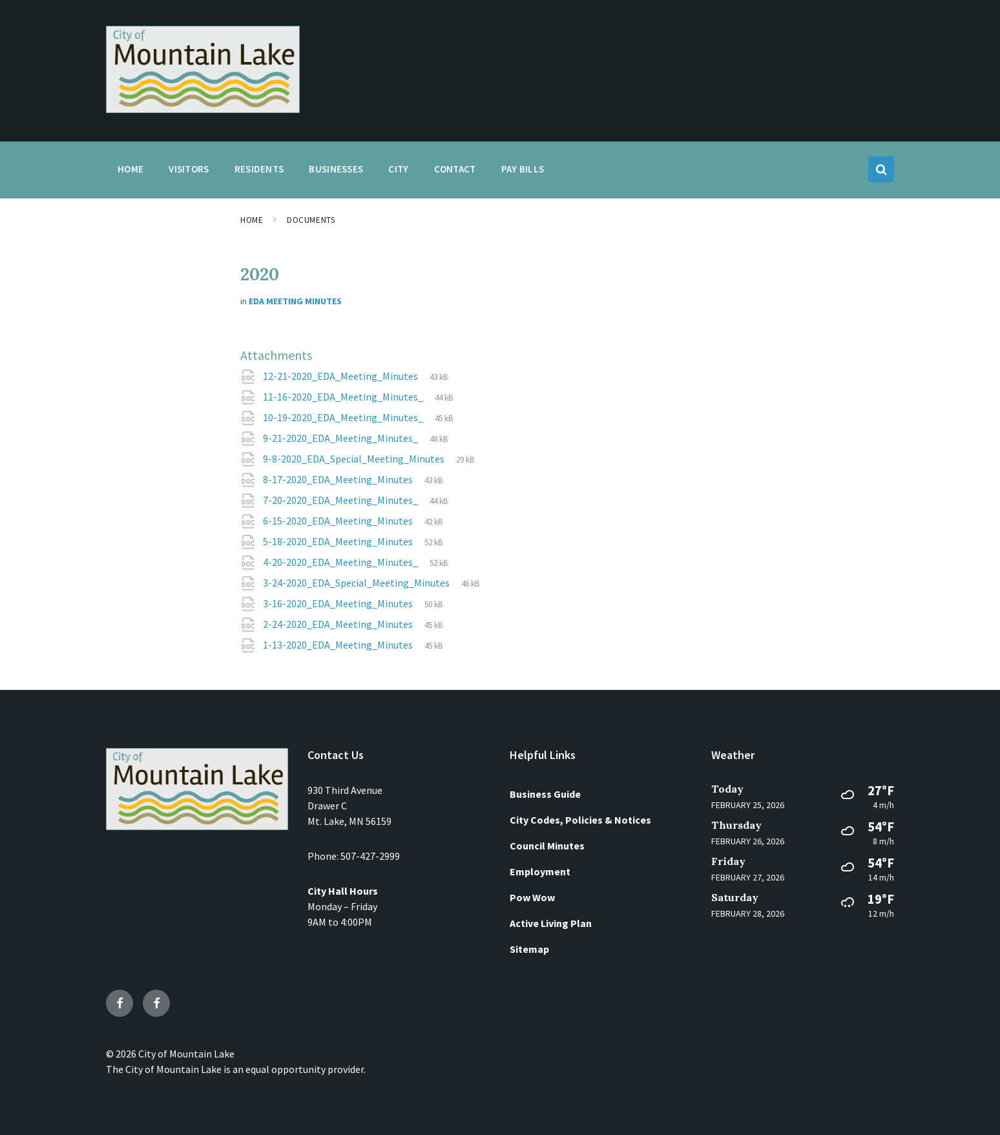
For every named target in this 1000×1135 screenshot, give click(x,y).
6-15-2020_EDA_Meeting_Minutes (339, 520)
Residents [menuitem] (259, 169)
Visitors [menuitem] (189, 169)
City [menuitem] (398, 169)
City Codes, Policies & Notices (580, 819)
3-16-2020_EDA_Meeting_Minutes (339, 603)
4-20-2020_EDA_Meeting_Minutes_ (341, 562)
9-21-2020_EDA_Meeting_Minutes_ (341, 438)
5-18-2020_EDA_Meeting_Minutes (339, 541)
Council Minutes (547, 845)
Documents (311, 219)
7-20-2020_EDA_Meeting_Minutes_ (341, 500)
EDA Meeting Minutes (295, 301)
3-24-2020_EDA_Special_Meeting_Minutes (357, 582)
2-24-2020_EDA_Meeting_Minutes (339, 624)
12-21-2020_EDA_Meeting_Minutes (341, 376)
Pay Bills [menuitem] (523, 169)
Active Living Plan (551, 923)
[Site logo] (203, 109)
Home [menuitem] (130, 169)
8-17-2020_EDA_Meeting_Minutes (339, 479)
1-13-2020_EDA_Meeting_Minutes (339, 644)
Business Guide (545, 793)
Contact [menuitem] (455, 169)
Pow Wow (532, 897)
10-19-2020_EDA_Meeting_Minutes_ (344, 417)
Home (251, 219)
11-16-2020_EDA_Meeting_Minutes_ (344, 396)
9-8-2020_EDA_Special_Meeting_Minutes (354, 458)
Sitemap (529, 948)
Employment (540, 871)
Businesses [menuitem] (336, 169)
